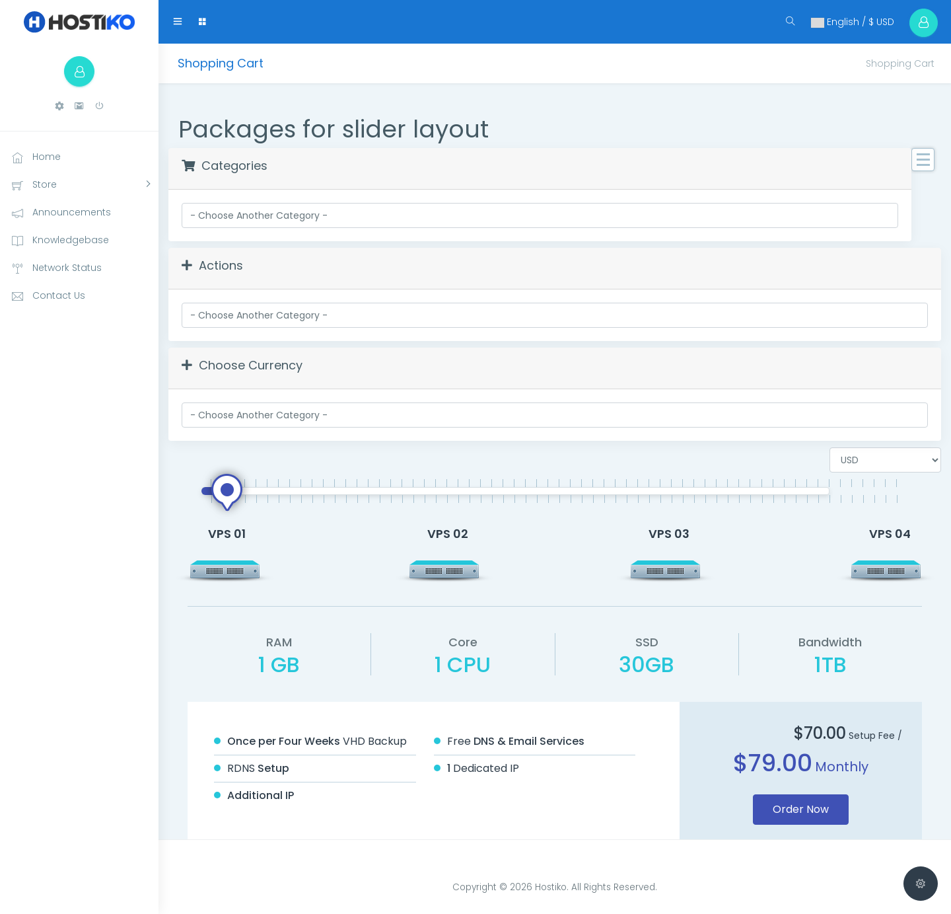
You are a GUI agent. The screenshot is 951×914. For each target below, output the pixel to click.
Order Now (801, 809)
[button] (59, 108)
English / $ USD (846, 21)
